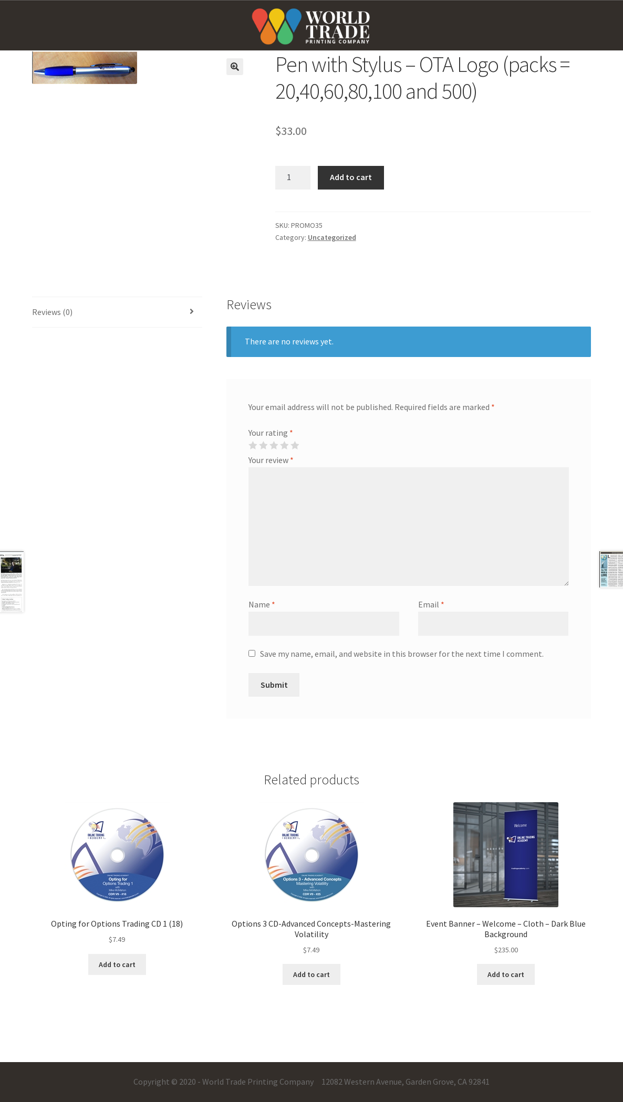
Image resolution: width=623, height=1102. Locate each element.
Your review (271, 460)
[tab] (117, 312)
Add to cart (351, 177)
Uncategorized (332, 237)
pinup (1, 0)
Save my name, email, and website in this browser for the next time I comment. (402, 653)
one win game (14, 0)
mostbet (10, 0)
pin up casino (4, 0)
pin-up (8, 0)
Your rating (270, 432)
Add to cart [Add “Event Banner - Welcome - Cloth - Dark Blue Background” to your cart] (505, 974)
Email (431, 604)
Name (261, 604)
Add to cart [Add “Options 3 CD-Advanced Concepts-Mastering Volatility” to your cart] (311, 974)
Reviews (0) (52, 312)
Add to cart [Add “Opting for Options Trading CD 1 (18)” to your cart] (117, 964)
